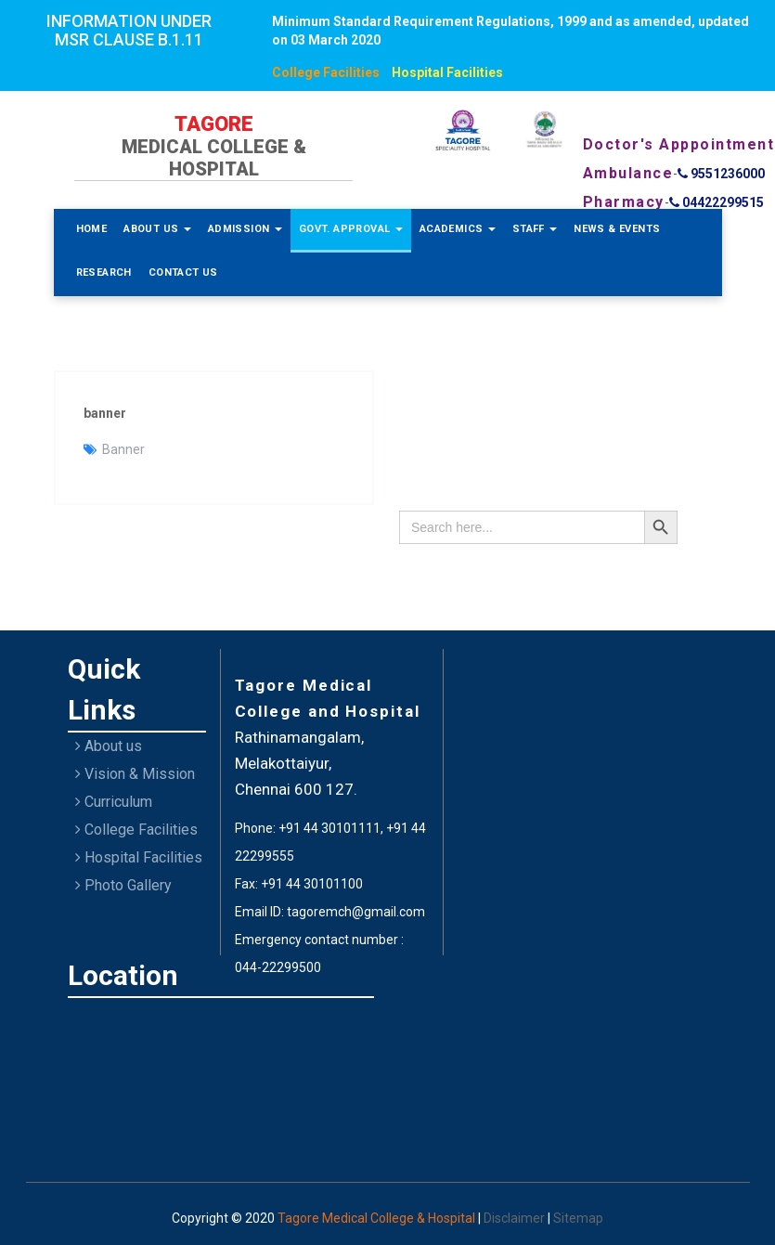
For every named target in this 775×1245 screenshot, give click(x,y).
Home (92, 229)
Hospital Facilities (447, 72)
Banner (123, 449)
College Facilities (326, 72)
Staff (534, 229)
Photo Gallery (123, 885)
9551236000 (721, 173)
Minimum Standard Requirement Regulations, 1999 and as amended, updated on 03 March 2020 (510, 30)
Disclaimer (516, 1218)
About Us (157, 229)
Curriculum (113, 802)
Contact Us (183, 272)
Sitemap (578, 1218)
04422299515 (716, 202)
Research (104, 272)
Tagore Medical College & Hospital (378, 1218)
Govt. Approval (351, 229)
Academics (458, 229)
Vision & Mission (135, 774)
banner (105, 413)
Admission (245, 229)
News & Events (617, 229)
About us (108, 746)
